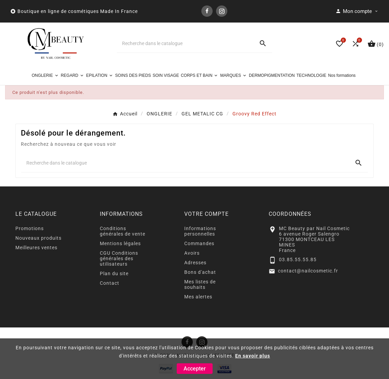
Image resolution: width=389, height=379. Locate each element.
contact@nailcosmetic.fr (308, 270)
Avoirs (192, 253)
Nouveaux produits (38, 238)
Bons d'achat (200, 272)
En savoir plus (252, 356)
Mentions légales (120, 243)
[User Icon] (357, 11)
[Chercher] (185, 43)
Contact (109, 283)
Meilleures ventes (36, 247)
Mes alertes (198, 296)
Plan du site (114, 273)
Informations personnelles (200, 231)
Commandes (199, 243)
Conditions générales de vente (122, 231)
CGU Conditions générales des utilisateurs (119, 258)
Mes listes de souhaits (200, 284)
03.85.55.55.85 (298, 259)
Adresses (195, 262)
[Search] (263, 43)
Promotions (29, 228)
